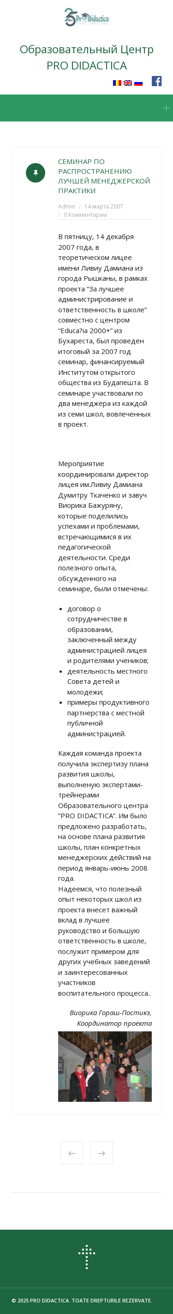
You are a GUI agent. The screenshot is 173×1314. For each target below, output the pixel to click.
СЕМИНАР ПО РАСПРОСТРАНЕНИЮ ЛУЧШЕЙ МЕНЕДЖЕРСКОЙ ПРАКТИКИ (104, 176)
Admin (66, 206)
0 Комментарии (85, 215)
